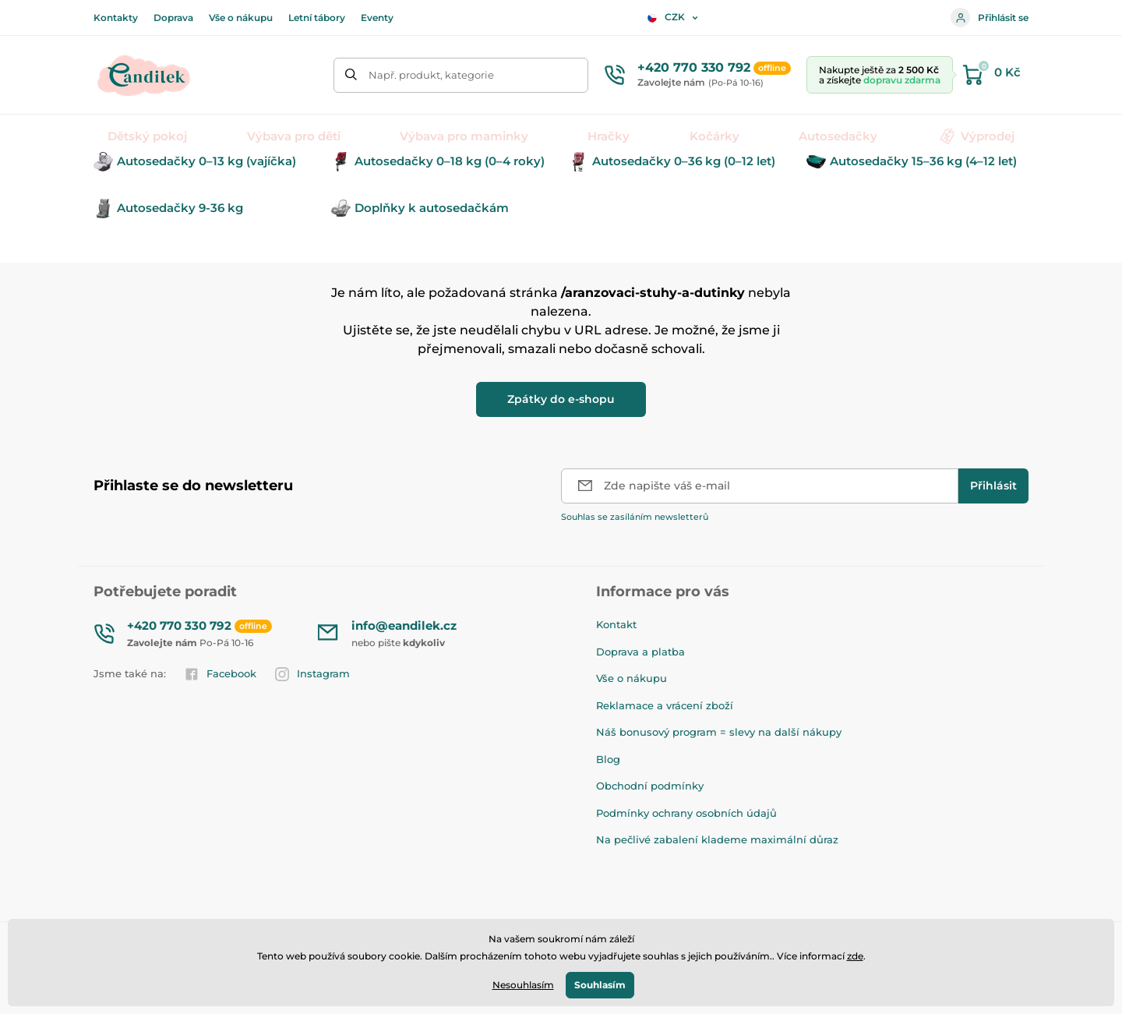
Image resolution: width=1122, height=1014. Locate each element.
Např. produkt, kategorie (431, 75)
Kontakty (116, 17)
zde (855, 956)
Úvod (106, 183)
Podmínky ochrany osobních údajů (686, 813)
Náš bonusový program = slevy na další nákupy (719, 732)
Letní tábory (316, 17)
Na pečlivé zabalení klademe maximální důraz (717, 839)
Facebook (220, 674)
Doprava (173, 17)
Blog (608, 759)
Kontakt (616, 624)
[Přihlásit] (993, 485)
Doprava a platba (640, 651)
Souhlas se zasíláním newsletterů (634, 516)
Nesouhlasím (523, 985)
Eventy (377, 17)
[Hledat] (351, 75)
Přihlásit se (989, 17)
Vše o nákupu (241, 17)
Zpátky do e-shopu (561, 399)
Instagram (312, 674)
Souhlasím (600, 985)
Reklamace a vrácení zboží (664, 705)
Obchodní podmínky (650, 785)
